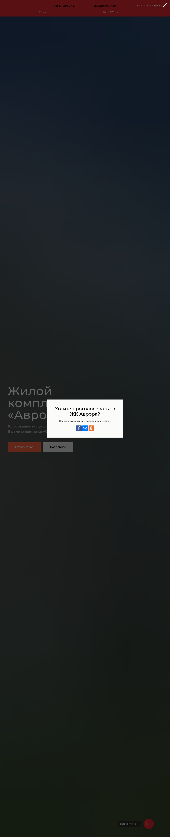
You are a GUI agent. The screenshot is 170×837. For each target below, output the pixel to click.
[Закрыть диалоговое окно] (164, 5)
